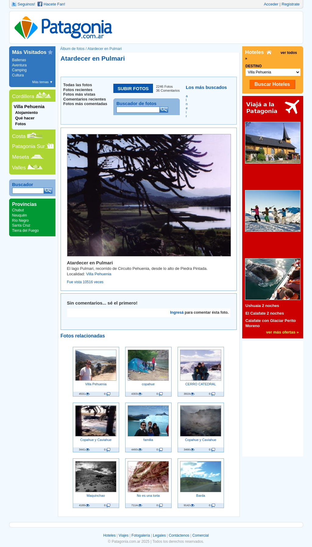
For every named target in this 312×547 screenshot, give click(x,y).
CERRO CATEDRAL (200, 384)
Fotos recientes (78, 89)
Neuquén (19, 215)
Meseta (20, 157)
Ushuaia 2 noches (262, 305)
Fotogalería (141, 535)
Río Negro (20, 220)
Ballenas (19, 60)
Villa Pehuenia (98, 274)
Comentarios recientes (84, 99)
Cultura (18, 75)
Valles (19, 168)
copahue (148, 384)
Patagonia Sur (28, 146)
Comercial (200, 535)
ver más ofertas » (282, 332)
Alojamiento (26, 112)
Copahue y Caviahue (96, 440)
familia (148, 440)
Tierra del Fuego (25, 230)
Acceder (271, 4)
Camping (19, 70)
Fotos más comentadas (85, 103)
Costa (19, 136)
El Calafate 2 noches (265, 313)
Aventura (19, 65)
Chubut (18, 210)
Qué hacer (25, 118)
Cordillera (23, 96)
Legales (159, 535)
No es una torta (148, 495)
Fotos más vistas (79, 94)
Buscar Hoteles (272, 84)
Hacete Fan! (54, 4)
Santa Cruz (21, 225)
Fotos (20, 124)
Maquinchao (96, 495)
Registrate (291, 4)
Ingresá (176, 312)
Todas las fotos (77, 85)
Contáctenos (179, 535)
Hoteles (109, 535)
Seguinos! (26, 4)
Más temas (42, 82)
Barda (200, 495)
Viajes (123, 535)
